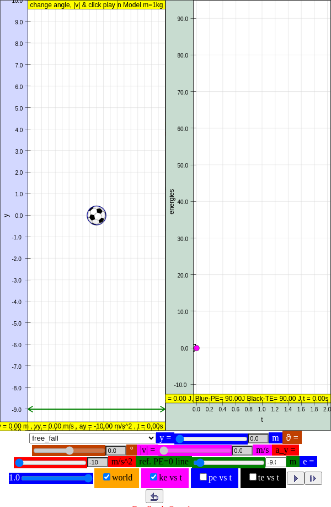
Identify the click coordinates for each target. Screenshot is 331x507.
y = (165, 437)
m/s (262, 449)
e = (308, 461)
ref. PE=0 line (163, 461)
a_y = (285, 449)
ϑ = (292, 437)
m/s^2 (122, 461)
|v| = (147, 449)
